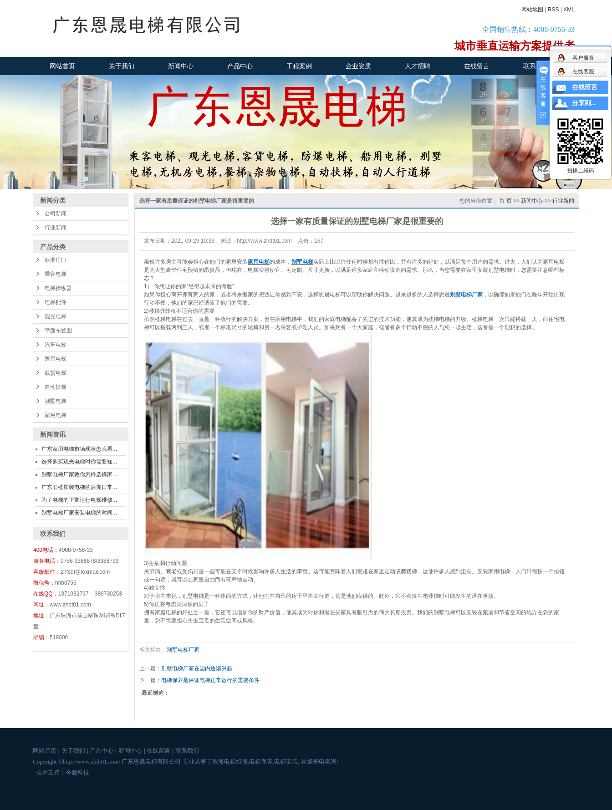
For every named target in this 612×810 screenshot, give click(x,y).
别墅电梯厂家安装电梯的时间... (79, 512)
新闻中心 (181, 66)
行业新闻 (55, 227)
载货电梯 (55, 373)
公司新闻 (55, 213)
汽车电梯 (55, 344)
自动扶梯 (55, 387)
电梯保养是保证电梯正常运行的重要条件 (210, 680)
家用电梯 (55, 415)
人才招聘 (417, 66)
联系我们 (536, 66)
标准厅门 (55, 260)
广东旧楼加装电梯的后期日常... (79, 487)
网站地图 (532, 9)
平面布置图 (58, 330)
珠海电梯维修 (230, 761)
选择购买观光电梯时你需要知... (79, 461)
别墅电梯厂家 (183, 650)
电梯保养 (261, 761)
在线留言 (477, 66)
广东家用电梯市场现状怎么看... (79, 449)
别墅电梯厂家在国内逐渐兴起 (196, 668)
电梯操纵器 (58, 288)
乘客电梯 (55, 274)
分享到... (584, 103)
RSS (553, 9)
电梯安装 (286, 761)
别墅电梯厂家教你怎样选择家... (79, 474)
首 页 (505, 201)
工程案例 (299, 66)
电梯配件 (55, 302)
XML (569, 9)
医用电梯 (55, 359)
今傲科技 (77, 772)
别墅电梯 (55, 401)
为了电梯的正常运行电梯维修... (79, 500)
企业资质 (358, 66)
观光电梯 (55, 316)
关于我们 (121, 66)
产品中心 (240, 66)
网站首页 (62, 66)
